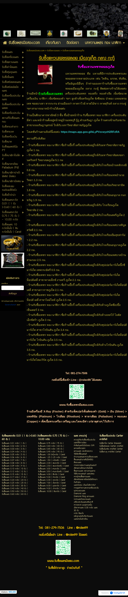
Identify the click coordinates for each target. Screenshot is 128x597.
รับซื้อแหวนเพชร (53, 50)
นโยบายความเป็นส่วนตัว (11, 305)
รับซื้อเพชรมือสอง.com (35, 50)
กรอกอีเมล (4, 283)
